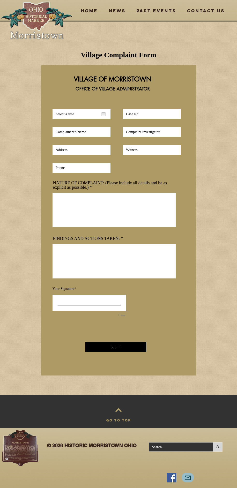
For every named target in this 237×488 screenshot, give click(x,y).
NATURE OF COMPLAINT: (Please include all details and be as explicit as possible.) (110, 185)
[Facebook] (171, 477)
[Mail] (188, 477)
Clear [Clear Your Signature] (122, 315)
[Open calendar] (103, 114)
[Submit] (115, 347)
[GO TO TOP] (118, 420)
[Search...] (177, 447)
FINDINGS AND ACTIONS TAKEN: (86, 238)
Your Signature (63, 289)
